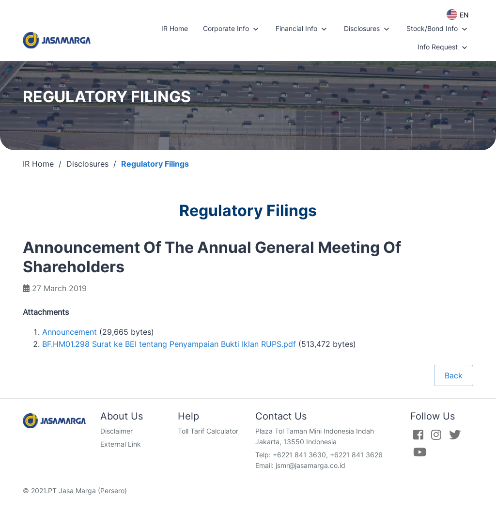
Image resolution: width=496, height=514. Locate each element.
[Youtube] (419, 452)
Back (454, 375)
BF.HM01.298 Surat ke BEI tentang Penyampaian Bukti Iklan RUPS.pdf (169, 344)
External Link (120, 444)
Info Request (443, 47)
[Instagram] (436, 434)
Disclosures (367, 29)
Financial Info (302, 29)
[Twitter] (455, 434)
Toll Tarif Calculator (208, 431)
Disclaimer (116, 431)
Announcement (69, 332)
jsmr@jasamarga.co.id (310, 465)
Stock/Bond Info (437, 29)
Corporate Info (232, 29)
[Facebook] (418, 434)
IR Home (174, 28)
